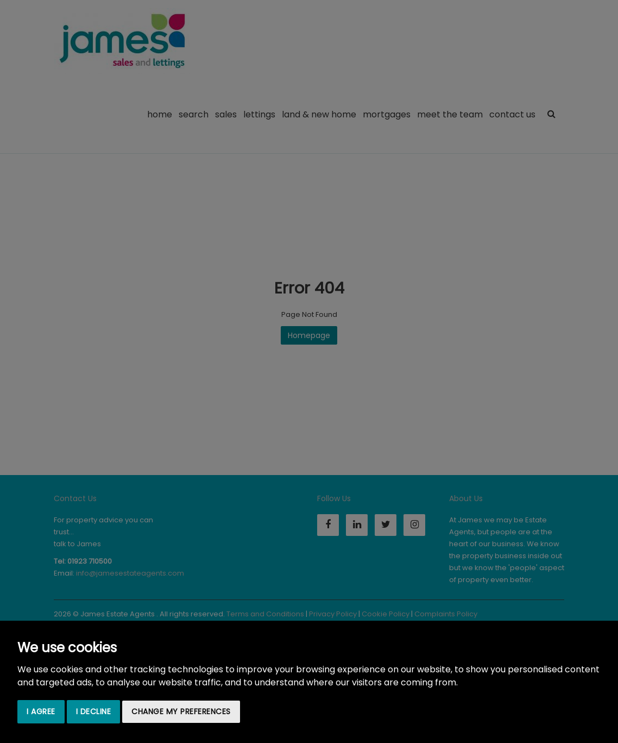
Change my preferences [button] (181, 711)
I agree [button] (41, 711)
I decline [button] (93, 711)
